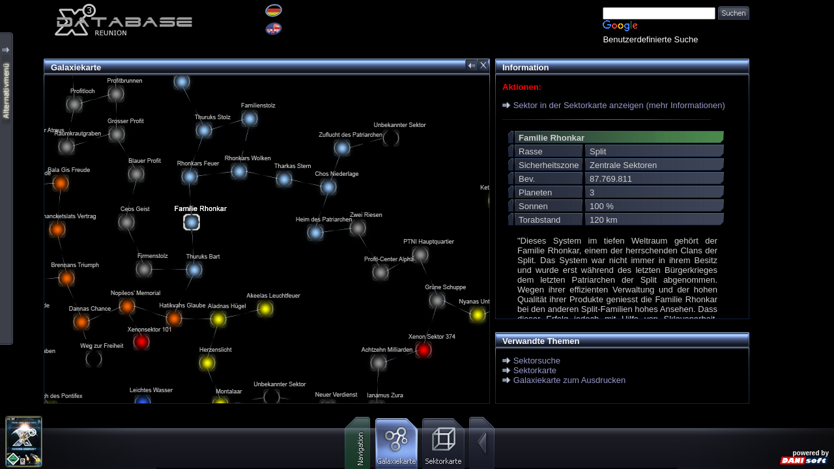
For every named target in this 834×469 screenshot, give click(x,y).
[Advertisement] (791, 195)
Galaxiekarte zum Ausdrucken (569, 380)
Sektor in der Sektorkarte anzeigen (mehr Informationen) (619, 105)
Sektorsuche (536, 360)
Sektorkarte (534, 370)
